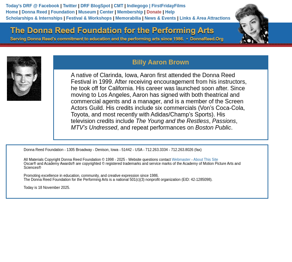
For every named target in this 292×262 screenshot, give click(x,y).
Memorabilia (128, 18)
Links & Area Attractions (205, 18)
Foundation (62, 12)
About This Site (206, 160)
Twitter (70, 5)
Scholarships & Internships (34, 18)
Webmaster (181, 160)
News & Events (160, 18)
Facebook (49, 5)
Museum (87, 12)
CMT (118, 5)
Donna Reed (34, 12)
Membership (130, 12)
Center (107, 12)
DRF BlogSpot (95, 5)
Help (170, 12)
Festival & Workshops (89, 18)
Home (12, 12)
